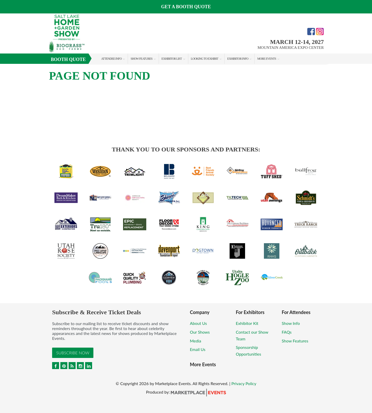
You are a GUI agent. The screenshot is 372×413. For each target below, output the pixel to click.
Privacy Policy (243, 383)
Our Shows (200, 332)
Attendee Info (111, 58)
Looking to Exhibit (204, 58)
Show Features (141, 58)
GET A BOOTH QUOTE (186, 6)
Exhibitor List (171, 58)
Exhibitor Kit (247, 323)
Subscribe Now (72, 352)
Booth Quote (68, 59)
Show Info (291, 323)
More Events (266, 58)
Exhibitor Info (237, 58)
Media (195, 340)
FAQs (287, 332)
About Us (198, 323)
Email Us (197, 349)
